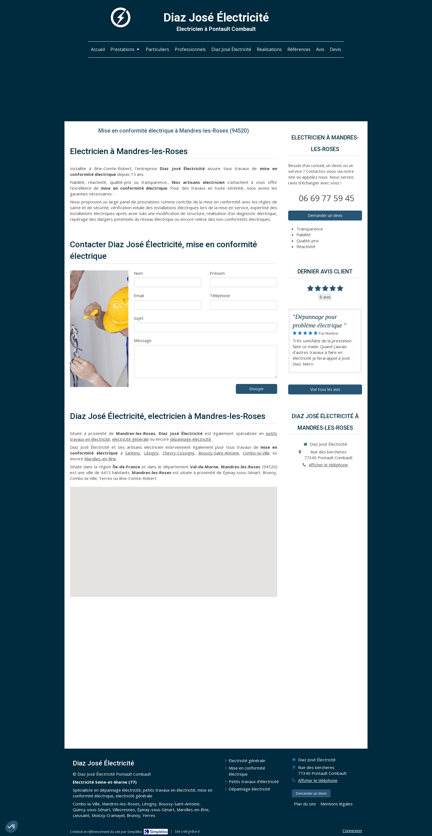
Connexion (352, 830)
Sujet (139, 318)
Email (139, 295)
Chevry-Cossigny (179, 453)
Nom (138, 273)
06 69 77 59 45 (326, 198)
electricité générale (130, 439)
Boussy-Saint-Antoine (218, 453)
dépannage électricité (190, 439)
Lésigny (151, 453)
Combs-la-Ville (256, 453)
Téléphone (220, 295)
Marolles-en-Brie (100, 458)
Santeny (132, 453)
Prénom (217, 273)
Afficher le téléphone (328, 464)
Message (143, 340)
